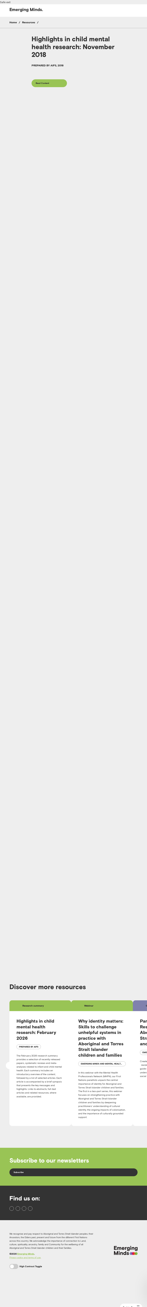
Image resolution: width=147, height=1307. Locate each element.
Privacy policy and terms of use (25, 1280)
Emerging (26, 9)
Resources (28, 22)
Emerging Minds (25, 1276)
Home (13, 22)
